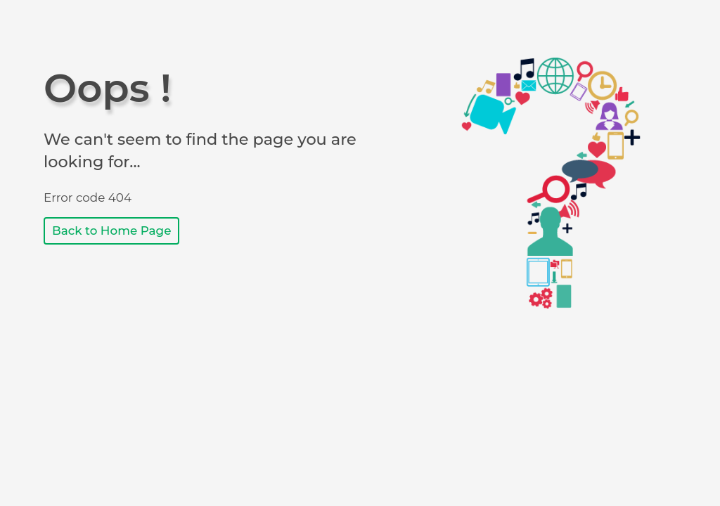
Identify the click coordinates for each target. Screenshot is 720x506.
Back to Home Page (111, 230)
